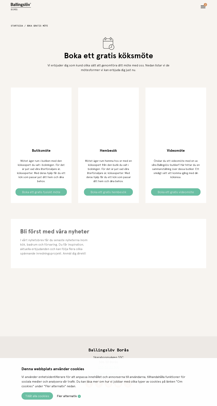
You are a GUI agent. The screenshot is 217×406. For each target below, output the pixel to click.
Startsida (17, 25)
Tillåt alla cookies (37, 396)
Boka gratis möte (37, 25)
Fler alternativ (67, 396)
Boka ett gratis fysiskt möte (41, 192)
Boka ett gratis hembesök (108, 192)
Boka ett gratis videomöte (176, 192)
